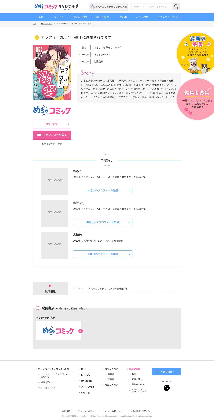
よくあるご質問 (48, 387)
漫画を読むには (48, 382)
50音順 (111, 379)
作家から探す (102, 17)
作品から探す (80, 17)
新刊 (40, 17)
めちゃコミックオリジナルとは (111, 6)
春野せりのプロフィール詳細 (102, 222)
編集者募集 (195, 99)
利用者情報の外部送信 (140, 411)
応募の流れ (137, 379)
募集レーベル (138, 384)
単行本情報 (86, 381)
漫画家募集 (134, 369)
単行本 (123, 17)
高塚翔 (118, 47)
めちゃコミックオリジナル (56, 6)
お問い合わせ (167, 372)
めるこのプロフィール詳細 (103, 190)
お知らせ (85, 393)
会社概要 (66, 411)
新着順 (111, 374)
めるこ (97, 47)
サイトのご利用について (113, 411)
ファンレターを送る (55, 134)
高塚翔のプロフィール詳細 (103, 254)
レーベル (59, 17)
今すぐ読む (52, 124)
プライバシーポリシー (86, 411)
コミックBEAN (102, 54)
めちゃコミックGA (168, 17)
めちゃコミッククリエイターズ (139, 390)
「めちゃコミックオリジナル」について (54, 375)
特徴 (134, 374)
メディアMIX (142, 17)
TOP (34, 24)
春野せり (108, 47)
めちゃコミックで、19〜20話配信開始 (107, 289)
